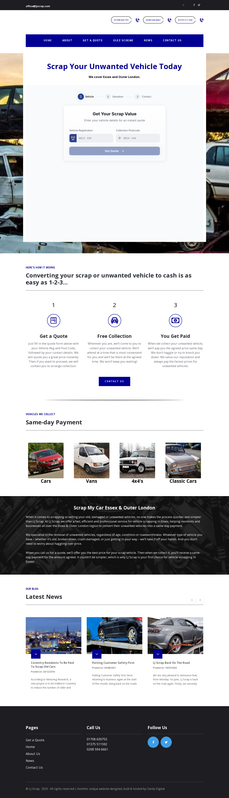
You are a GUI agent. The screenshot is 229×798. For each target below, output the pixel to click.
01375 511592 (97, 744)
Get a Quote (35, 740)
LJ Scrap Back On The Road (171, 663)
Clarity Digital (156, 789)
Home (30, 747)
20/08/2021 (110, 667)
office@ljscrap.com (38, 6)
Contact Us (34, 767)
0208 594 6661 (97, 749)
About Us (33, 754)
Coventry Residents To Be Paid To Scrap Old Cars (52, 665)
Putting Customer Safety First (113, 663)
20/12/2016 (49, 671)
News (30, 760)
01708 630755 (97, 739)
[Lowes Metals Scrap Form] (114, 163)
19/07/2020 (171, 667)
